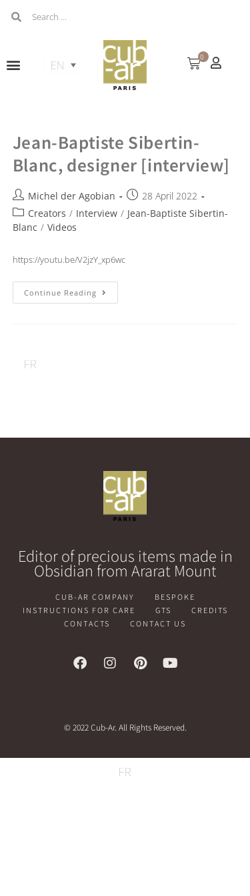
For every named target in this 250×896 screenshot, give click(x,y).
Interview (96, 213)
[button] (14, 65)
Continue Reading (71, 290)
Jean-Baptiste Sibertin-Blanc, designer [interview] (121, 153)
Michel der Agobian (71, 195)
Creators (47, 213)
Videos (62, 227)
